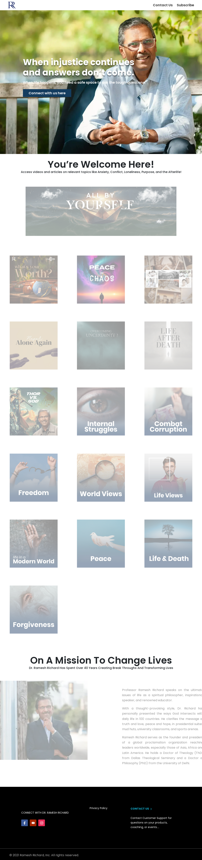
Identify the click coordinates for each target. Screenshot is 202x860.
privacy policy (98, 808)
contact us (141, 809)
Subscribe (185, 5)
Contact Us (163, 5)
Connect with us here (47, 93)
